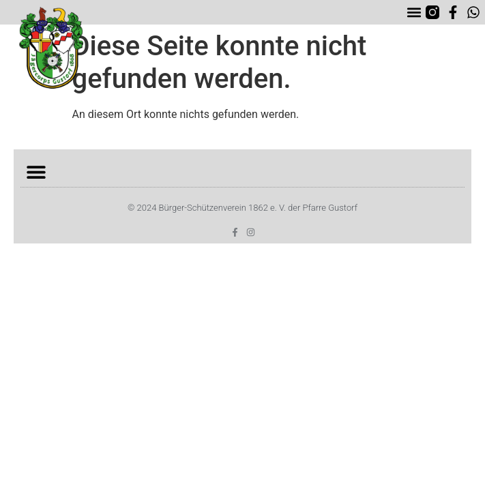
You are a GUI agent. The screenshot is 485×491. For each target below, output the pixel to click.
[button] (414, 12)
